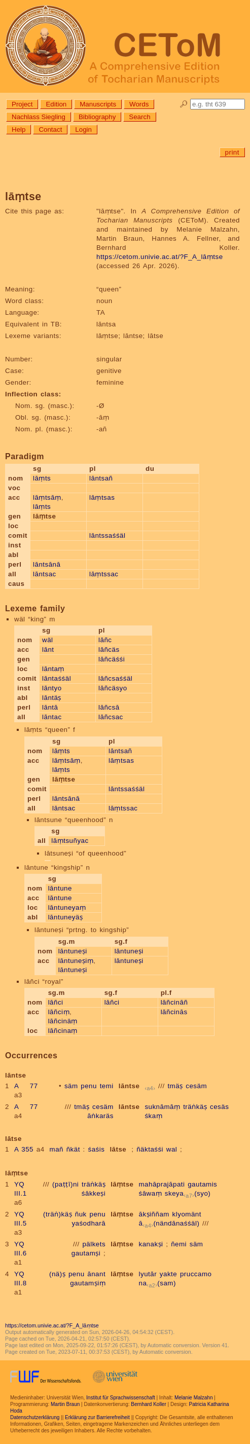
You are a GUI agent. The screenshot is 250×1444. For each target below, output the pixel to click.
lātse (118, 1149)
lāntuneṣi (72, 951)
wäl (47, 640)
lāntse (129, 1086)
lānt (48, 649)
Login (83, 129)
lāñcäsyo (112, 688)
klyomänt (186, 1214)
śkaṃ (153, 1116)
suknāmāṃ (162, 1106)
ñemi (179, 1244)
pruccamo (196, 1274)
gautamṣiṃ (87, 1283)
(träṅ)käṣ (57, 1214)
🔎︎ (184, 104)
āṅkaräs (100, 1116)
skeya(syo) (187, 1193)
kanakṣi (151, 1244)
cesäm (196, 1086)
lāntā (50, 707)
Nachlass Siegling (38, 117)
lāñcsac (110, 717)
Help (18, 129)
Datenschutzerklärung (34, 1417)
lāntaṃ (53, 669)
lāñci (55, 1002)
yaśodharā (88, 1223)
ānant (96, 1274)
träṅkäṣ (195, 1106)
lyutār (148, 1274)
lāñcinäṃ (63, 1021)
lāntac (52, 717)
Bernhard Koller (148, 1404)
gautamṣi (86, 1253)
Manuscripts (98, 104)
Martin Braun (65, 1404)
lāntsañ (101, 478)
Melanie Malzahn (193, 1397)
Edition (56, 104)
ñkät (73, 1149)
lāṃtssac (103, 574)
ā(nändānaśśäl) (169, 1223)
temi (107, 1086)
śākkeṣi (93, 1193)
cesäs (219, 1106)
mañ (56, 1149)
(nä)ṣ (57, 1274)
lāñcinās (174, 1012)
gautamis (202, 1184)
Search (139, 117)
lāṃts (42, 478)
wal (171, 1149)
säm (71, 1086)
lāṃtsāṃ (47, 497)
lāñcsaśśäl (115, 678)
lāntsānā (46, 564)
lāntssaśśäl (107, 535)
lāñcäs (109, 649)
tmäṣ (175, 1086)
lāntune (60, 888)
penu (89, 1086)
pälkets (93, 1244)
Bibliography (97, 117)
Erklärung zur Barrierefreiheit (97, 1417)
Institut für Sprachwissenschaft (120, 1397)
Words (139, 104)
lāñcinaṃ (63, 1030)
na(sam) (157, 1283)
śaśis (96, 1149)
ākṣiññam (154, 1214)
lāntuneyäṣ (65, 917)
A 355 (23, 1149)
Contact (50, 129)
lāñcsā (109, 707)
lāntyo (52, 688)
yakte (168, 1274)
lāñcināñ (174, 1002)
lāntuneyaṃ (67, 907)
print (232, 152)
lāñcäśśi (111, 659)
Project (22, 104)
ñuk (81, 1214)
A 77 (26, 1086)
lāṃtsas (102, 497)
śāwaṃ (150, 1193)
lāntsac (44, 574)
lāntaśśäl (56, 678)
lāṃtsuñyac (69, 840)
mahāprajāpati (162, 1184)
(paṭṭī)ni (65, 1184)
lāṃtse (122, 1184)
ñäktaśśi (149, 1149)
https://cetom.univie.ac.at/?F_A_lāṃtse (159, 257)
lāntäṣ (51, 697)
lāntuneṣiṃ (76, 961)
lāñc (105, 640)
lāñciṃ (58, 1012)
